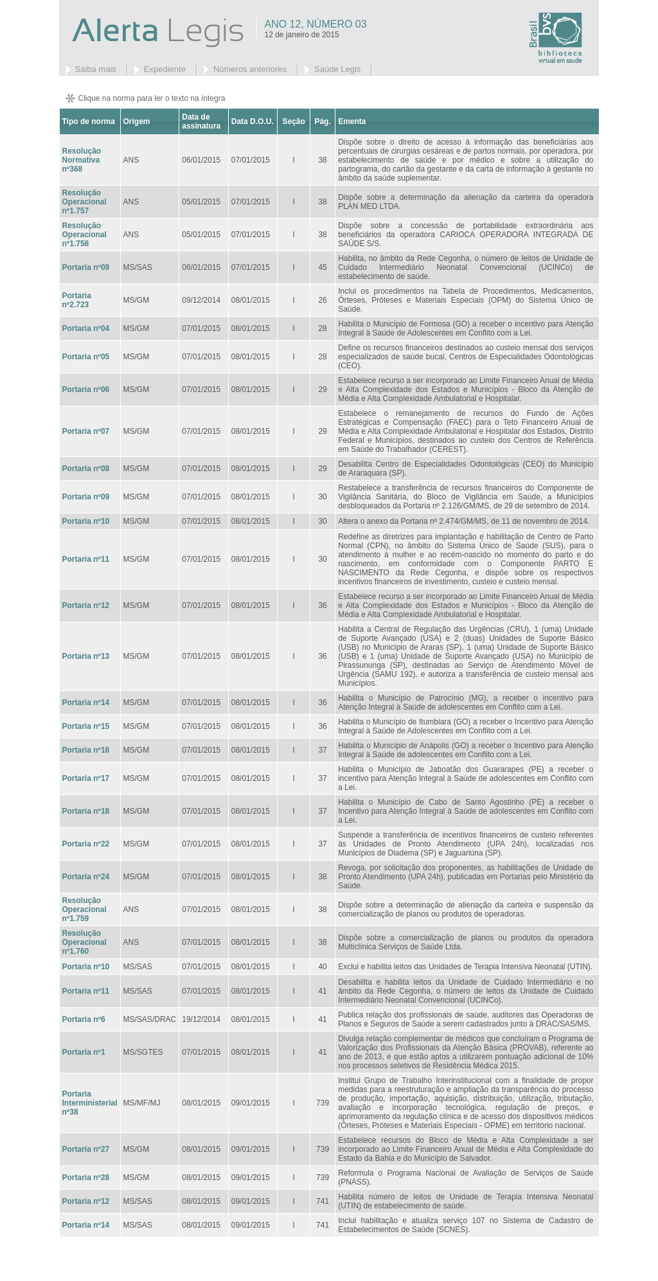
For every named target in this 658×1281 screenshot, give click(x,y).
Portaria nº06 (86, 389)
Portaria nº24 (86, 876)
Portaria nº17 (86, 778)
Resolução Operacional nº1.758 (84, 234)
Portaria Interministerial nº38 (90, 1102)
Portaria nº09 (86, 267)
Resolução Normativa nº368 (82, 160)
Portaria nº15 (86, 726)
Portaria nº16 (86, 750)
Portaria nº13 (86, 656)
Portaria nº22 (86, 843)
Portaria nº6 (83, 1019)
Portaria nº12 (86, 605)
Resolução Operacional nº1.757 (84, 201)
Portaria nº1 (83, 1052)
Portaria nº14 (86, 702)
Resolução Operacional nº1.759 (84, 909)
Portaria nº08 (86, 468)
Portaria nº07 (86, 431)
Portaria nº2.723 (76, 300)
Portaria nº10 (86, 521)
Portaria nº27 (86, 1149)
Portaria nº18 (86, 811)
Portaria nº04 (86, 328)
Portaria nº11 (86, 559)
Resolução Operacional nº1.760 (84, 942)
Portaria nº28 (86, 1177)
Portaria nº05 (86, 356)
